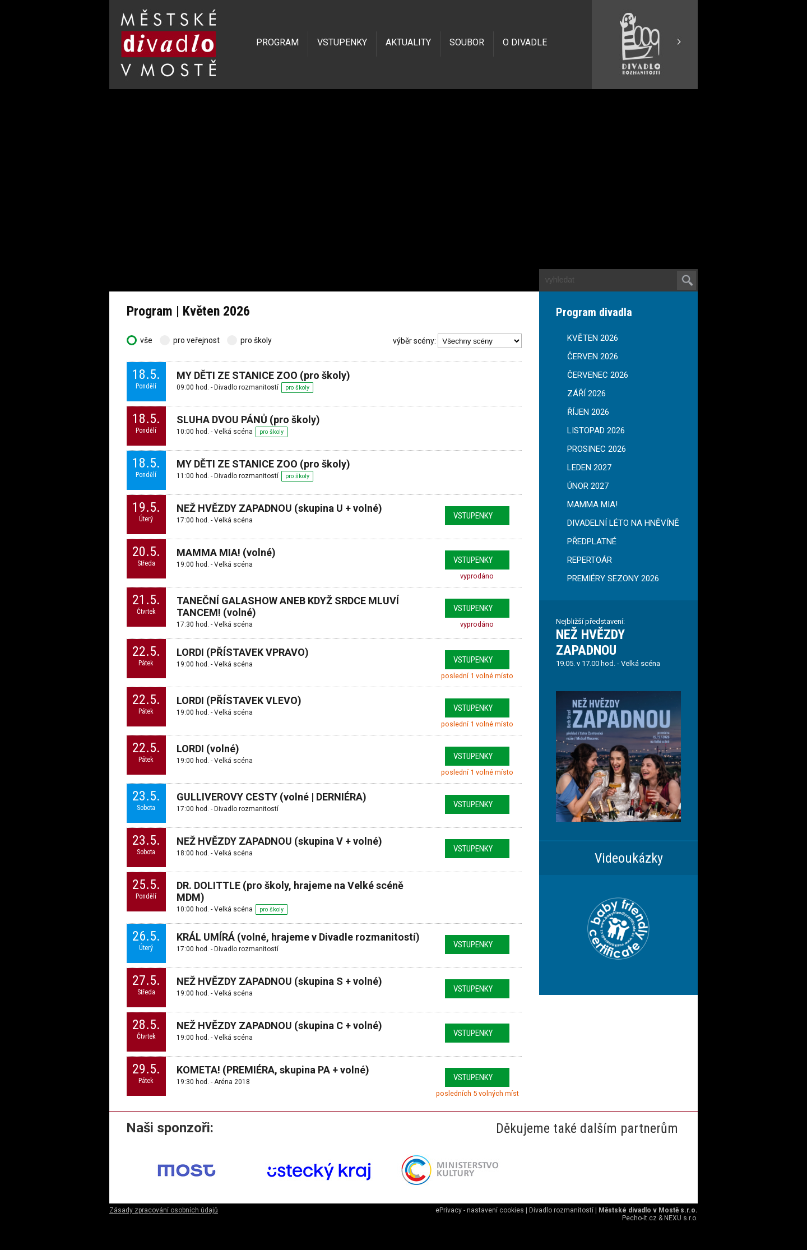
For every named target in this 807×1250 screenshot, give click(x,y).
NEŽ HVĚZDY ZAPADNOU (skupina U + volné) (279, 508)
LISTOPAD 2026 (596, 430)
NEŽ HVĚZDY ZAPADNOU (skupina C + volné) (279, 1025)
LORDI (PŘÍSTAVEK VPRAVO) (243, 652)
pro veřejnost (190, 340)
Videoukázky (629, 858)
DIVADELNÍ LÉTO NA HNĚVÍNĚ (623, 523)
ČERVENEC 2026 (597, 375)
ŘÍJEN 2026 (588, 412)
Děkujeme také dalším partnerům (587, 1128)
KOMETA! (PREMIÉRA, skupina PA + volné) (273, 1070)
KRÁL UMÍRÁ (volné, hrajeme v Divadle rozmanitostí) (298, 937)
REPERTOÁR (589, 560)
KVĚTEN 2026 (592, 338)
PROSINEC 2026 (596, 449)
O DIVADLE (525, 42)
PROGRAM (277, 42)
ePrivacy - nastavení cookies (479, 1210)
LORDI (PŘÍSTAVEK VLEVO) (239, 700)
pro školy (249, 340)
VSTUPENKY (342, 42)
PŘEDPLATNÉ (591, 541)
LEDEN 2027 (589, 467)
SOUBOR (466, 42)
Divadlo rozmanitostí (561, 1210)
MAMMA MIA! (592, 504)
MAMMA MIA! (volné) (226, 552)
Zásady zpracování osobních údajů (163, 1210)
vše (140, 340)
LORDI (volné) (208, 748)
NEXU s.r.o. (681, 1218)
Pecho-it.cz (639, 1218)
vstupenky (473, 516)
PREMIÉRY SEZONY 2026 (613, 578)
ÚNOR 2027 (588, 486)
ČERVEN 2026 (592, 356)
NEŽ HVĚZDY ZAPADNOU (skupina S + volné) (279, 981)
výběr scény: (414, 340)
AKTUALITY (408, 42)
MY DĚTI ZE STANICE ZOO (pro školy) (263, 375)
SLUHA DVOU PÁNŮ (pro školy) (248, 419)
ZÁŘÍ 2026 (586, 393)
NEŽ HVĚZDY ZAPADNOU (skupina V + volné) (279, 841)
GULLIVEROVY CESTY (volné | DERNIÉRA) (272, 797)
